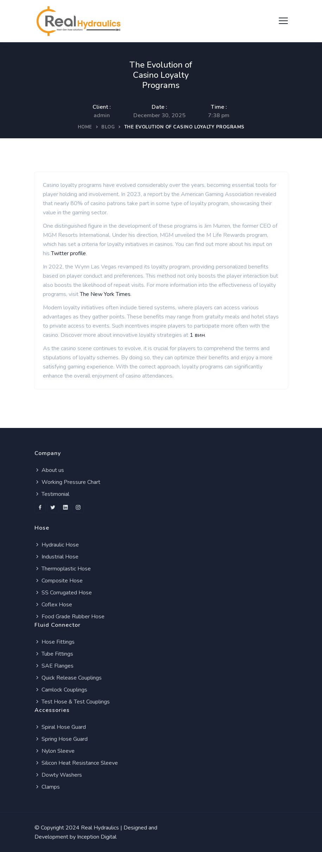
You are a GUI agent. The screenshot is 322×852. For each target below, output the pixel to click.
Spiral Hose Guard (60, 727)
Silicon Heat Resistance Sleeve (76, 763)
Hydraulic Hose (56, 545)
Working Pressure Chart (67, 482)
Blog (108, 127)
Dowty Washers (58, 775)
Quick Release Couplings (68, 678)
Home (85, 127)
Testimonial (51, 494)
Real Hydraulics (100, 828)
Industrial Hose (56, 557)
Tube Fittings (53, 654)
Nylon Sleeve (54, 751)
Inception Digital (96, 837)
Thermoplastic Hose (62, 569)
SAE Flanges (54, 666)
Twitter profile (68, 253)
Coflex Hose (53, 604)
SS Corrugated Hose (63, 593)
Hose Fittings (54, 642)
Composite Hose (58, 581)
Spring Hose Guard (61, 739)
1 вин (197, 335)
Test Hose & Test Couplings (72, 702)
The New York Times (105, 294)
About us (49, 470)
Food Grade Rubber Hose (69, 616)
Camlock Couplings (60, 690)
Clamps (47, 787)
